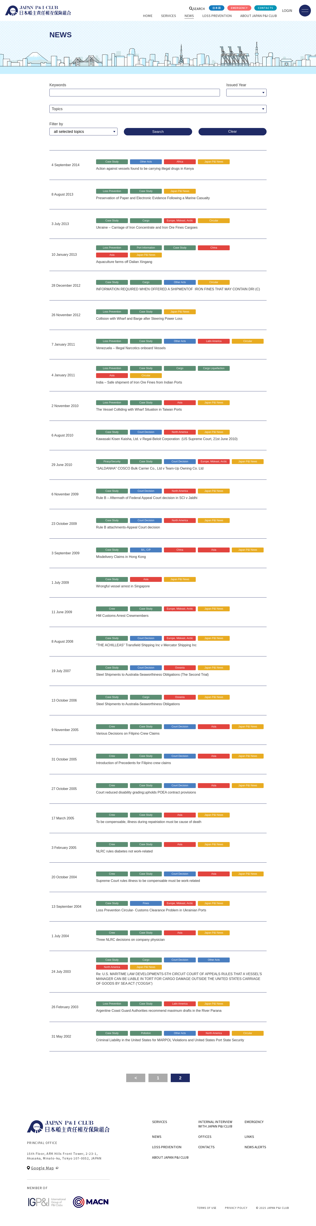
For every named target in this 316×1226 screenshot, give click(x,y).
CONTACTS (265, 8)
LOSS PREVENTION (217, 15)
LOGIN (287, 10)
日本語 (217, 8)
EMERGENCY (239, 8)
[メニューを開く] (305, 11)
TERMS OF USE (207, 1207)
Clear (232, 131)
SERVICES (168, 15)
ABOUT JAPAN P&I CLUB (258, 15)
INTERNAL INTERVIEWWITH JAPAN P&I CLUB (215, 1123)
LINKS (249, 1136)
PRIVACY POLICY (236, 1207)
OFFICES (204, 1136)
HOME (147, 15)
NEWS (189, 15)
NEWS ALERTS (255, 1147)
